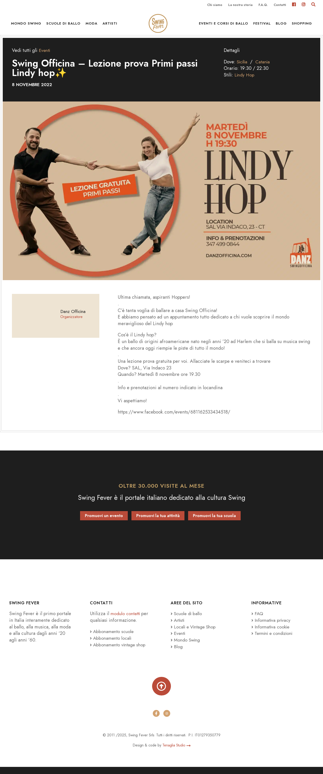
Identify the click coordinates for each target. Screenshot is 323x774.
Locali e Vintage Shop (196, 632)
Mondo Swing (26, 25)
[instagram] (166, 720)
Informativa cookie (271, 632)
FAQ (257, 619)
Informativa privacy (272, 626)
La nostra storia (240, 5)
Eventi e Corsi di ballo (223, 25)
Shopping (302, 25)
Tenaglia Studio (176, 752)
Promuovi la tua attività (158, 522)
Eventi (45, 56)
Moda (91, 25)
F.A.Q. (263, 5)
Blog (281, 25)
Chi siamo (214, 5)
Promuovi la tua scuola (214, 522)
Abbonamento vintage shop (119, 650)
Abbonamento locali (112, 644)
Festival (262, 25)
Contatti (280, 5)
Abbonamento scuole (113, 637)
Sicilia (243, 67)
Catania (265, 67)
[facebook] (156, 720)
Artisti (110, 25)
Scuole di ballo (63, 25)
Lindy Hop (244, 81)
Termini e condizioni (274, 639)
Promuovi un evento (104, 522)
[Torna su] (161, 693)
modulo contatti (127, 619)
